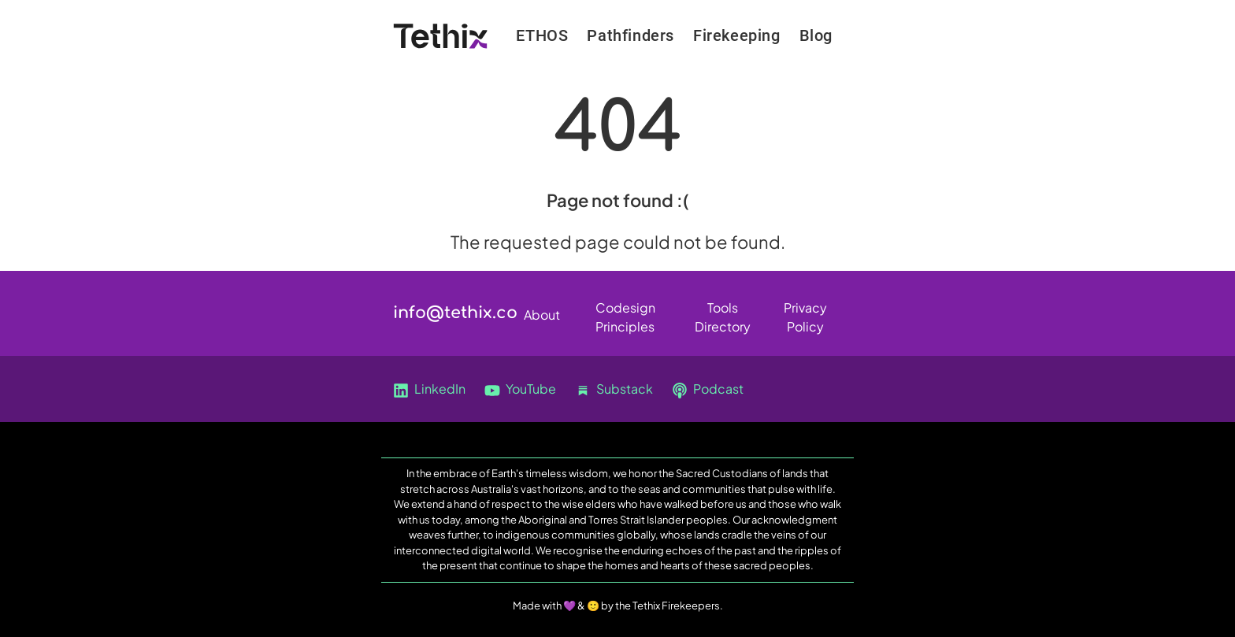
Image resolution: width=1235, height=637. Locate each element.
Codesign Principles (625, 310)
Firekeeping (737, 35)
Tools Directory (723, 310)
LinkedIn (429, 389)
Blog (816, 35)
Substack (614, 389)
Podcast (708, 389)
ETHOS (542, 35)
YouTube (520, 389)
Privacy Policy (805, 310)
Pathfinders (630, 35)
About (542, 314)
